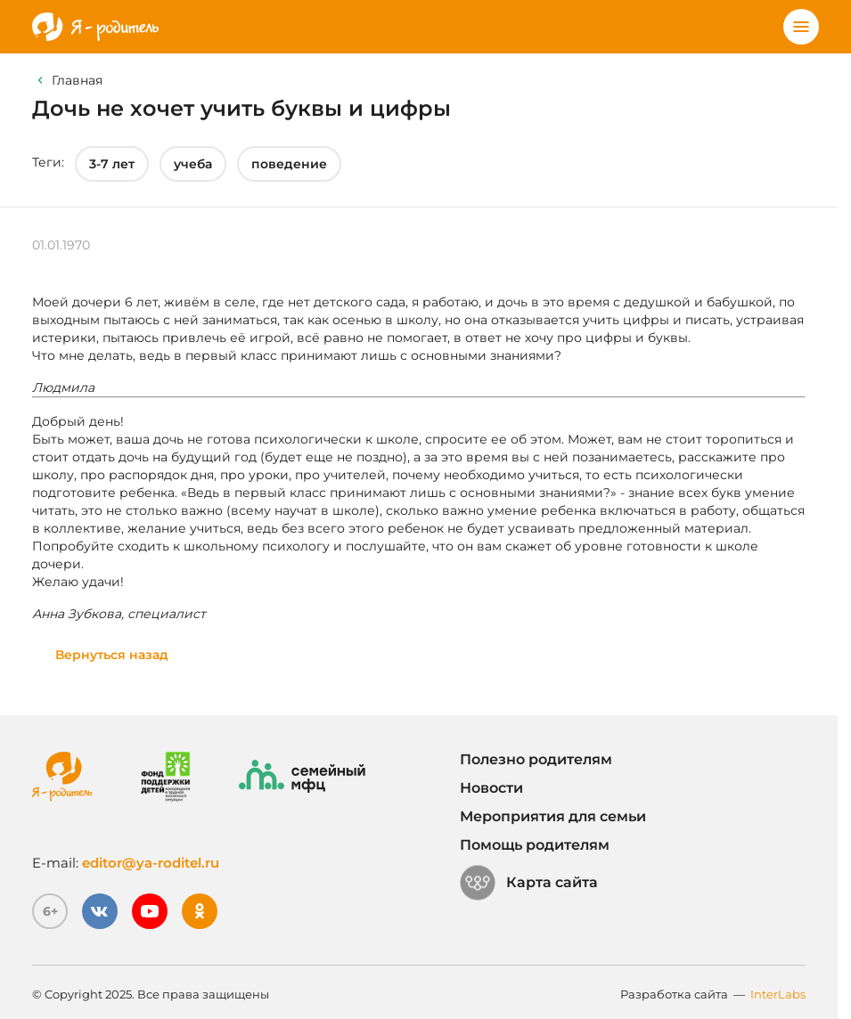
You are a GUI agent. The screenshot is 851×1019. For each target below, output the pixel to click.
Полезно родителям (536, 759)
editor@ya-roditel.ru (150, 862)
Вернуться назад (111, 655)
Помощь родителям (535, 844)
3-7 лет (112, 164)
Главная (77, 80)
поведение (289, 164)
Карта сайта (529, 883)
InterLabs (778, 994)
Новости (491, 787)
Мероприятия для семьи (553, 816)
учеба (193, 164)
